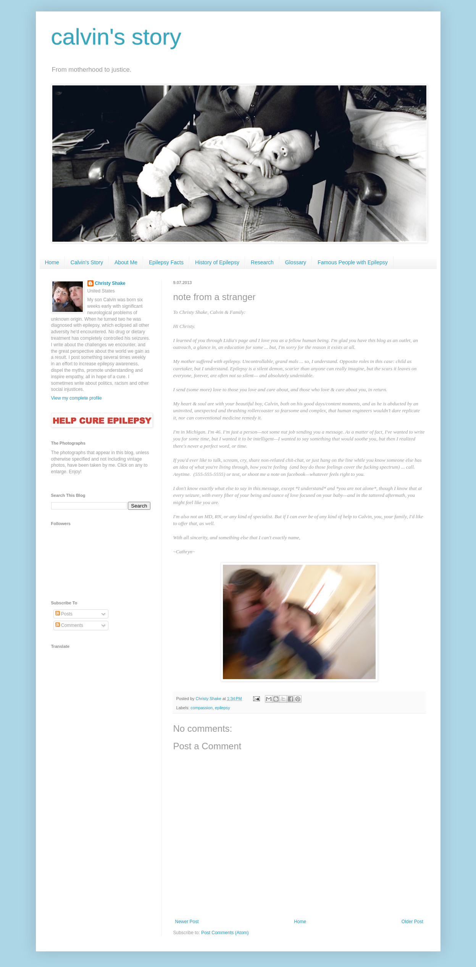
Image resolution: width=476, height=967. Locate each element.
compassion (201, 707)
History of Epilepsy (217, 262)
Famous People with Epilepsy (353, 262)
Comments (69, 625)
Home (52, 262)
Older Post (412, 921)
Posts (64, 614)
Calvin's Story (87, 262)
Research (262, 262)
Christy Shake (110, 283)
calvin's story (116, 37)
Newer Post (187, 921)
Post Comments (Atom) (225, 932)
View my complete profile (76, 398)
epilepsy (222, 707)
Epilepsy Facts (166, 262)
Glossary (295, 262)
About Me (126, 262)
